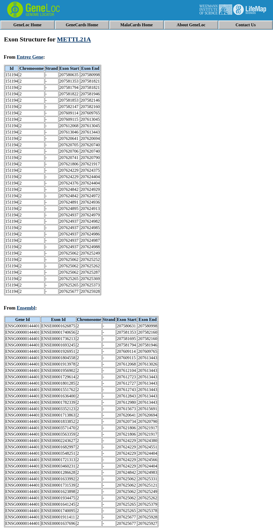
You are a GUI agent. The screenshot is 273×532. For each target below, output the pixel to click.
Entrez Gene (30, 57)
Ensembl (26, 308)
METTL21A (74, 39)
